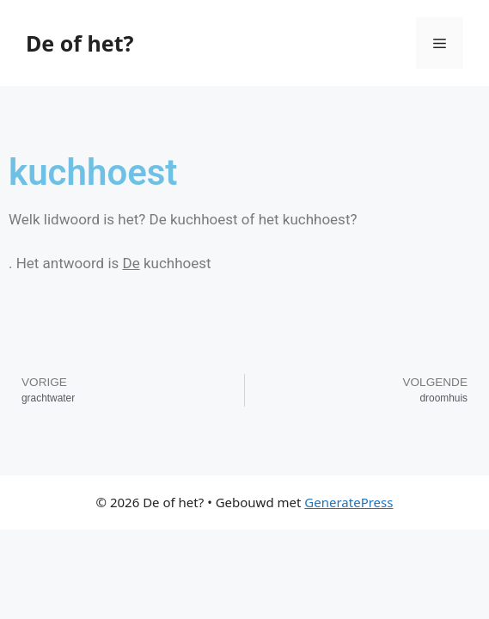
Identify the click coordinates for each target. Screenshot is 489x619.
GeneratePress (348, 502)
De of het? (79, 43)
